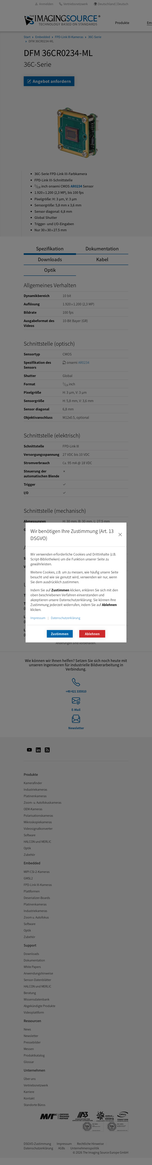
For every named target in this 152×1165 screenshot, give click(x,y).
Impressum (37, 618)
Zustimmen (60, 633)
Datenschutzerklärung (65, 618)
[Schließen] (120, 534)
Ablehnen (92, 633)
